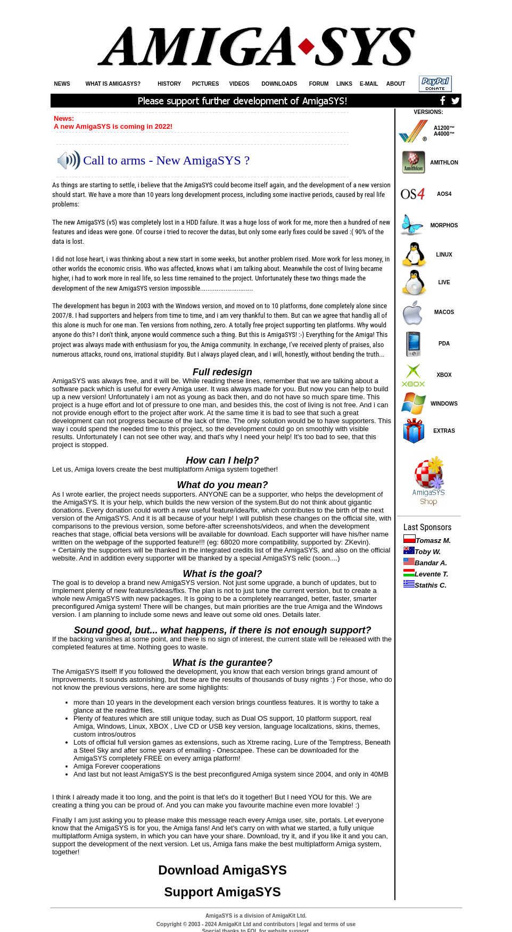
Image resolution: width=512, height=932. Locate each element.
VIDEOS (239, 84)
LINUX (444, 255)
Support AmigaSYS (222, 892)
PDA (444, 344)
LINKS (344, 84)
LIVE (444, 282)
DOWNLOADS (279, 84)
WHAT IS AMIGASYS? (113, 84)
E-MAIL (369, 84)
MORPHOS (444, 225)
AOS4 (444, 194)
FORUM (319, 84)
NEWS (62, 84)
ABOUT (396, 84)
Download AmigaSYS (222, 870)
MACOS (444, 312)
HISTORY (169, 84)
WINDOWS (444, 404)
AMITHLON (444, 163)
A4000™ (444, 134)
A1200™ (444, 128)
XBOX (443, 375)
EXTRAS (444, 431)
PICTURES (205, 84)
